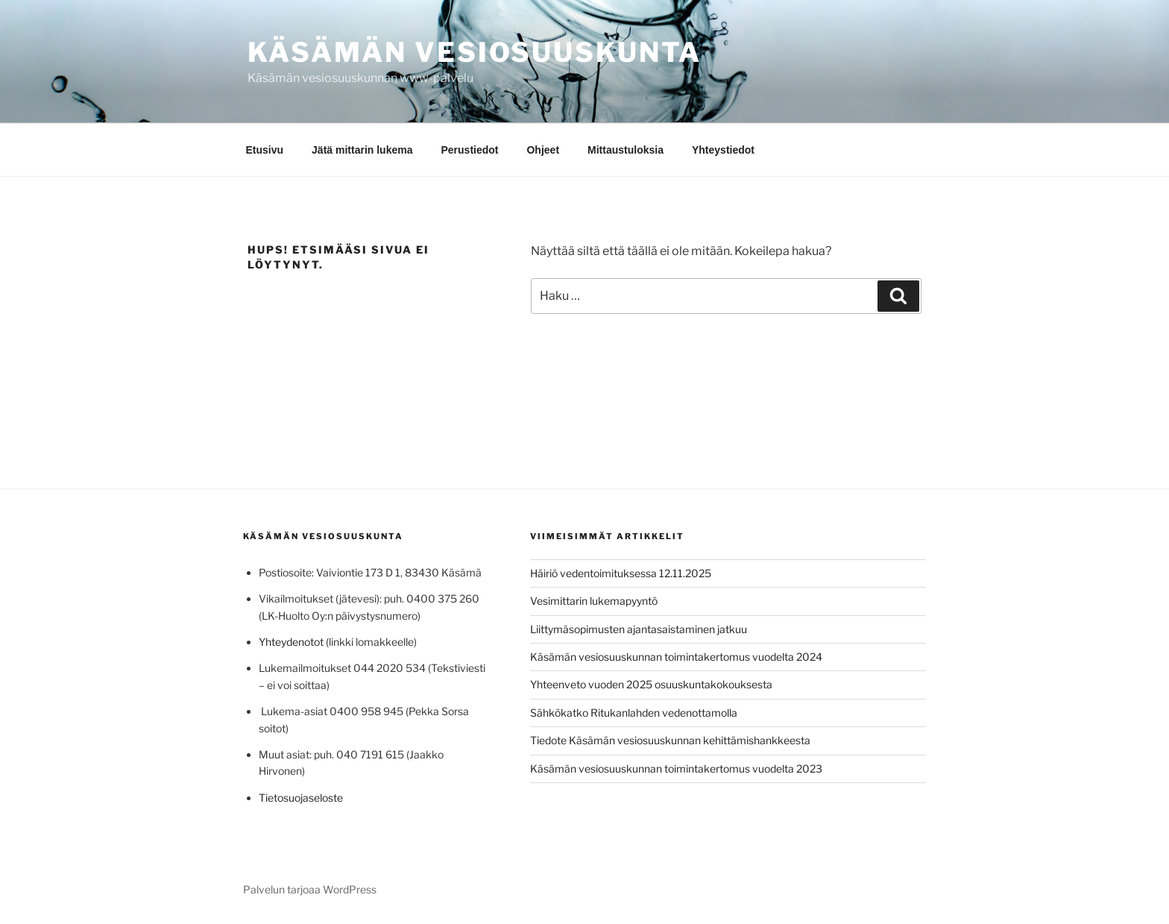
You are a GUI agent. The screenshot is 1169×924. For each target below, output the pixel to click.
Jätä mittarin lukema (362, 150)
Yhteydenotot (291, 641)
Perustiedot (469, 150)
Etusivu (265, 150)
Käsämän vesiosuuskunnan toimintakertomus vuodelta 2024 (676, 656)
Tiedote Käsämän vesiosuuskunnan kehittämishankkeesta (670, 740)
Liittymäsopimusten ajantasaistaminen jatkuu (638, 629)
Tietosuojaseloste (301, 797)
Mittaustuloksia (625, 150)
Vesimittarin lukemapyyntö (594, 600)
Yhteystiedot (723, 150)
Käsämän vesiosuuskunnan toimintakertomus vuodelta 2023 (676, 768)
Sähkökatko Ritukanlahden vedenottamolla (633, 712)
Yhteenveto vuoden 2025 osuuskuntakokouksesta (651, 684)
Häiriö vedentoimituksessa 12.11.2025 (620, 573)
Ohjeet (542, 150)
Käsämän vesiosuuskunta (475, 52)
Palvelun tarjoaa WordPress (309, 889)
